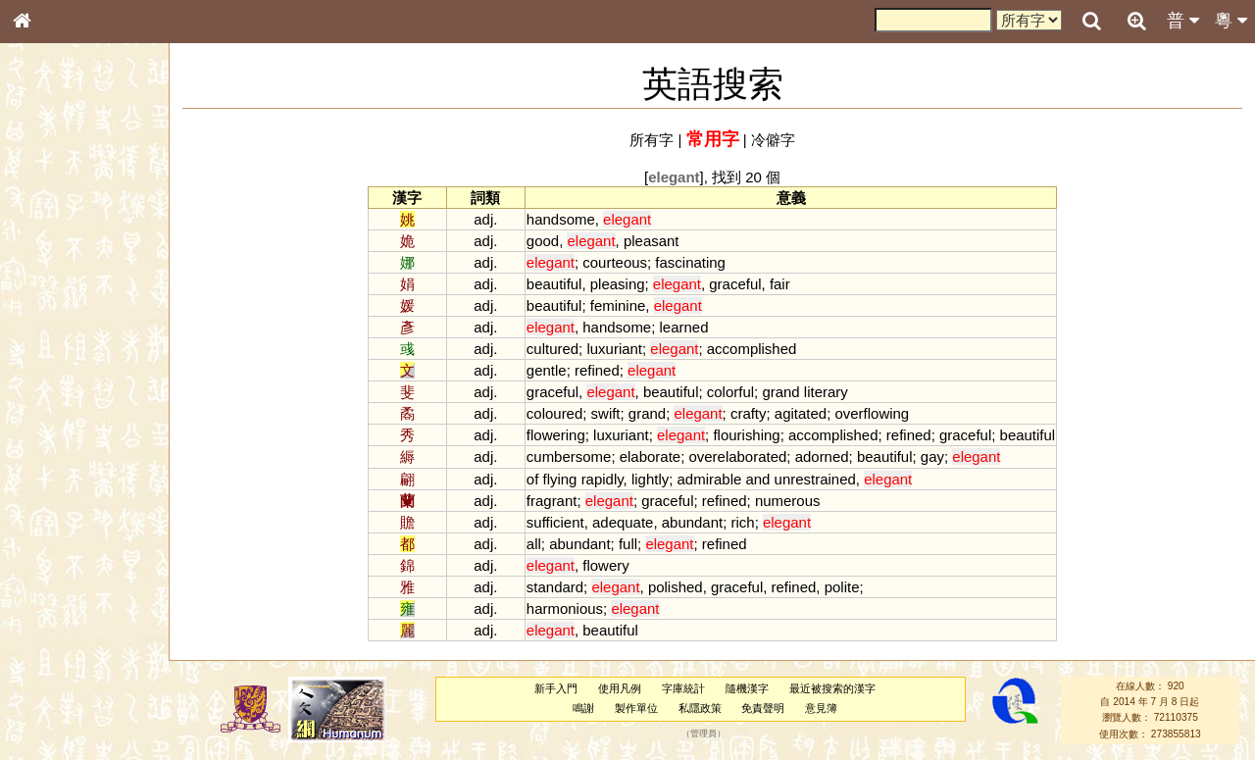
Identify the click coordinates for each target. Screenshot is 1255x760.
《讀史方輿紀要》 (72, 621)
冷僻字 (773, 139)
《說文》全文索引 (72, 603)
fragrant (552, 500)
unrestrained (815, 479)
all (534, 543)
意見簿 (821, 708)
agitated (801, 413)
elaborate (650, 456)
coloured (554, 413)
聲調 (93, 516)
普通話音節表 (60, 533)
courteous (614, 262)
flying (560, 479)
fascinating (690, 262)
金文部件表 (54, 316)
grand (780, 391)
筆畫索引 (48, 279)
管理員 (703, 733)
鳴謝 (583, 708)
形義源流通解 (60, 333)
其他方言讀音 (60, 551)
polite (842, 587)
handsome (561, 219)
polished (675, 587)
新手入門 (555, 688)
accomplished (752, 348)
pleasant (651, 240)
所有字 (651, 139)
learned (684, 327)
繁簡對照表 (54, 656)
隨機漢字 (747, 688)
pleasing (617, 284)
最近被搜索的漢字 (832, 688)
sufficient (555, 522)
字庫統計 (683, 688)
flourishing (746, 435)
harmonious (565, 608)
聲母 (39, 516)
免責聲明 (762, 708)
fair (780, 284)
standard (555, 587)
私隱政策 (700, 708)
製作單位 (636, 708)
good (543, 240)
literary (826, 391)
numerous (788, 500)
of (532, 479)
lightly (650, 479)
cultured (552, 348)
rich (743, 522)
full (628, 543)
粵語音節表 (54, 384)
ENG (86, 216)
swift (606, 413)
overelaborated (737, 456)
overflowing (871, 413)
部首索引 (48, 262)
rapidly (602, 479)
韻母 (66, 516)
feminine (618, 305)
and (757, 479)
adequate (622, 522)
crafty (748, 413)
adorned (822, 456)
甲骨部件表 (54, 297)
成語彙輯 (48, 638)
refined (597, 370)
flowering (556, 435)
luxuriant (614, 348)
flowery (605, 565)
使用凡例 (619, 688)
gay (932, 456)
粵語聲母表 (54, 402)
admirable (710, 479)
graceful (735, 284)
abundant (692, 522)
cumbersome (569, 456)
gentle (547, 370)
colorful (730, 391)
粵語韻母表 (54, 421)
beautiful (554, 284)
